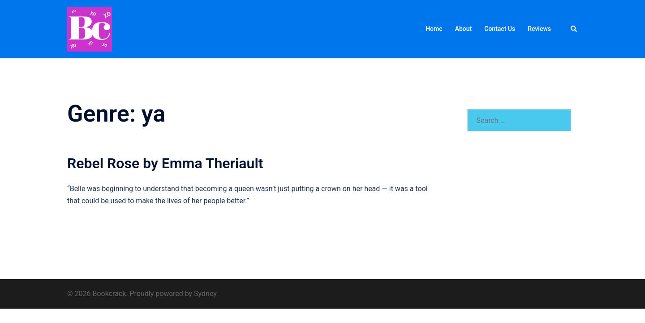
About (463, 28)
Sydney (205, 293)
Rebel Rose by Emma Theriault (165, 163)
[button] (574, 29)
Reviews (539, 28)
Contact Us (499, 28)
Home (434, 28)
